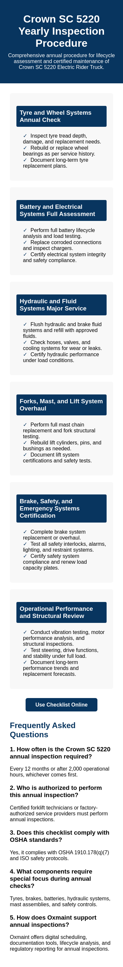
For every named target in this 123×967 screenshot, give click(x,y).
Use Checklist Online (61, 705)
